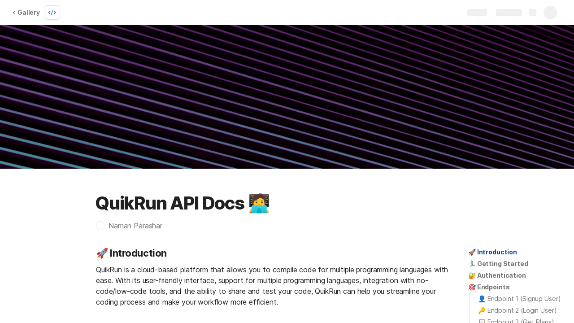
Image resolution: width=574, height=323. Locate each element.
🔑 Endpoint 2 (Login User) (517, 310)
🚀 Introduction (492, 252)
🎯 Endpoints (488, 287)
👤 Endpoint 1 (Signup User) (519, 298)
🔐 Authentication (497, 275)
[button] (133, 225)
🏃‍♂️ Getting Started (498, 263)
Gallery (26, 12)
